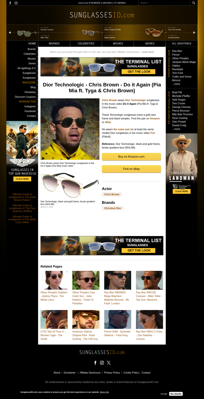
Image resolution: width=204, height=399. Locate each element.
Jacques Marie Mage (184, 62)
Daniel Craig (179, 125)
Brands (54, 43)
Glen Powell (179, 121)
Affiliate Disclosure (90, 372)
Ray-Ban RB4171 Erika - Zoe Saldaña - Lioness (149, 335)
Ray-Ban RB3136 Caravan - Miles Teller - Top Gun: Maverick (149, 296)
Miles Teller (45, 38)
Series (150, 43)
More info (104, 392)
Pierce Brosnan (180, 110)
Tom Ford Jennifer (174, 30)
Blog (33, 87)
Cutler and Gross (181, 76)
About (57, 372)
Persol (175, 54)
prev (10, 32)
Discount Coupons (25, 96)
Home (32, 43)
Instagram (30, 106)
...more (176, 84)
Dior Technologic (135, 100)
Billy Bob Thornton (182, 114)
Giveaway (30, 92)
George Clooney (181, 107)
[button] (69, 159)
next (194, 32)
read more (148, 52)
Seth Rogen (179, 99)
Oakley (176, 65)
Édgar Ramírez (109, 38)
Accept (164, 394)
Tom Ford (177, 73)
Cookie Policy (131, 372)
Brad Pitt (177, 92)
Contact (31, 116)
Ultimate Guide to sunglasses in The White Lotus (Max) (22, 219)
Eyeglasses (29, 73)
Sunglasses (29, 77)
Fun (152, 133)
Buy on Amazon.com (131, 156)
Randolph (177, 69)
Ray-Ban (177, 51)
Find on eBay (131, 168)
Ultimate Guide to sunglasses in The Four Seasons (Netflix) (22, 208)
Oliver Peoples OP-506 (112, 30)
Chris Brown (109, 100)
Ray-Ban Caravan (47, 30)
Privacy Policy (112, 372)
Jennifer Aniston (173, 38)
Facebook (30, 111)
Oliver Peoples (180, 58)
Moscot (176, 80)
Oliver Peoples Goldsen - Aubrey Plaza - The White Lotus (53, 296)
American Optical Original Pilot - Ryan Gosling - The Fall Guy (85, 335)
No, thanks (176, 394)
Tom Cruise (178, 103)
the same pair (121, 129)
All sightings (181, 43)
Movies (118, 43)
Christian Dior (112, 208)
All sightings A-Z (26, 68)
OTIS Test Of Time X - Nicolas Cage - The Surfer (52, 335)
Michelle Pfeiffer (181, 96)
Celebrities (86, 43)
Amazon (155, 118)
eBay (108, 122)
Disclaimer (70, 372)
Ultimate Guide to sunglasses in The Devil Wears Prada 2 (22, 197)
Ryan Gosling (179, 118)
